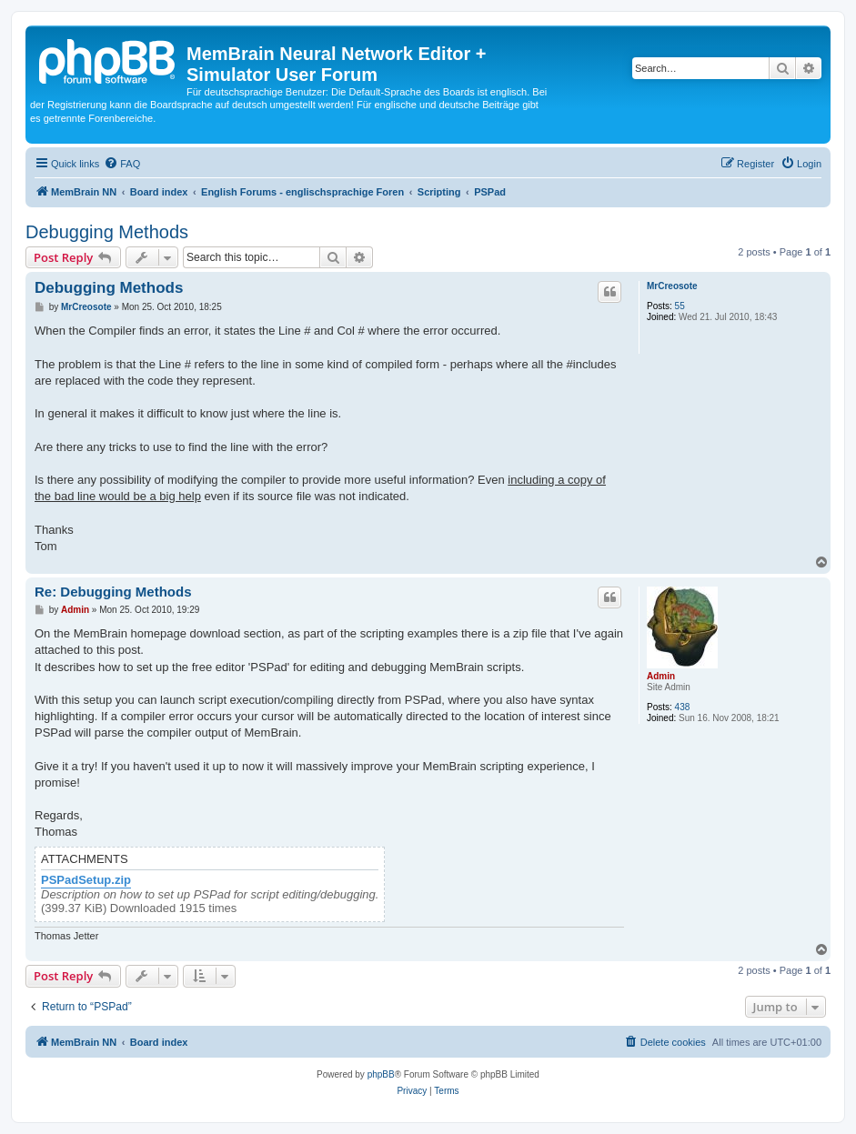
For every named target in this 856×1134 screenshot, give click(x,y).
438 (682, 707)
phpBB (381, 1074)
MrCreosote (672, 286)
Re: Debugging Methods (113, 591)
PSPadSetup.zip (86, 880)
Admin (661, 676)
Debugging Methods (106, 232)
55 (680, 306)
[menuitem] (122, 164)
